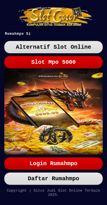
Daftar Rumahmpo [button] (53, 176)
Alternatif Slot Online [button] (53, 48)
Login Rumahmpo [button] (54, 160)
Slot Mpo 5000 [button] (53, 65)
